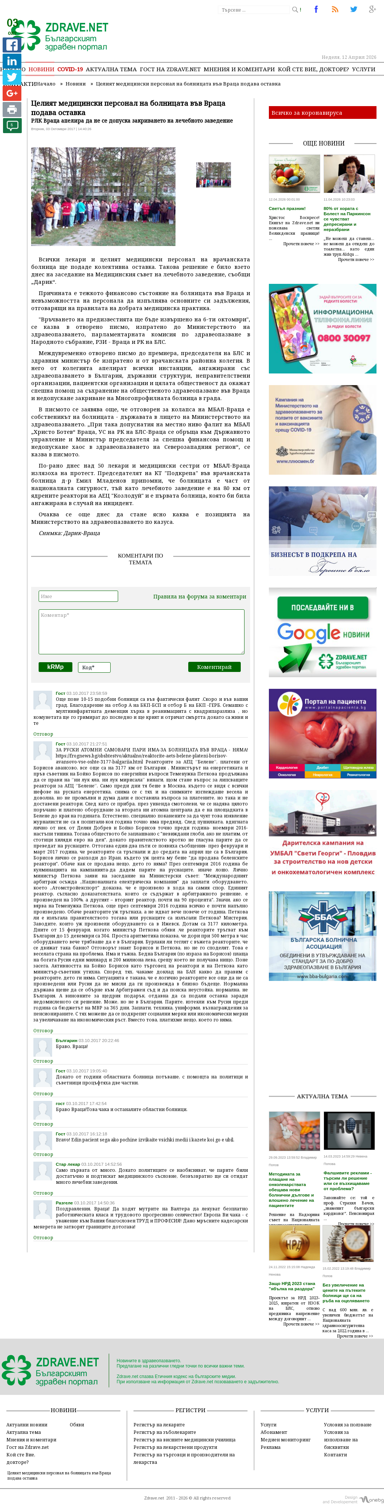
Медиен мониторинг (285, 1440)
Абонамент (274, 1432)
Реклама (270, 1447)
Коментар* (141, 631)
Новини (41, 69)
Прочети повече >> (302, 243)
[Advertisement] (326, 1039)
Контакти (335, 1455)
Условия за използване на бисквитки (341, 1439)
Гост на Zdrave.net (27, 1447)
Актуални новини (26, 1425)
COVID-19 (70, 69)
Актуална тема (111, 69)
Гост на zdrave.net (170, 69)
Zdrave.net (154, 1498)
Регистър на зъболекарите (165, 1432)
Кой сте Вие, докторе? (313, 69)
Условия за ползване (348, 1425)
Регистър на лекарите (159, 1425)
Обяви (77, 1425)
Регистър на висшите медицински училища (185, 1440)
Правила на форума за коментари (199, 596)
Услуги (363, 69)
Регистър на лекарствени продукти (175, 1447)
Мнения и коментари (239, 69)
